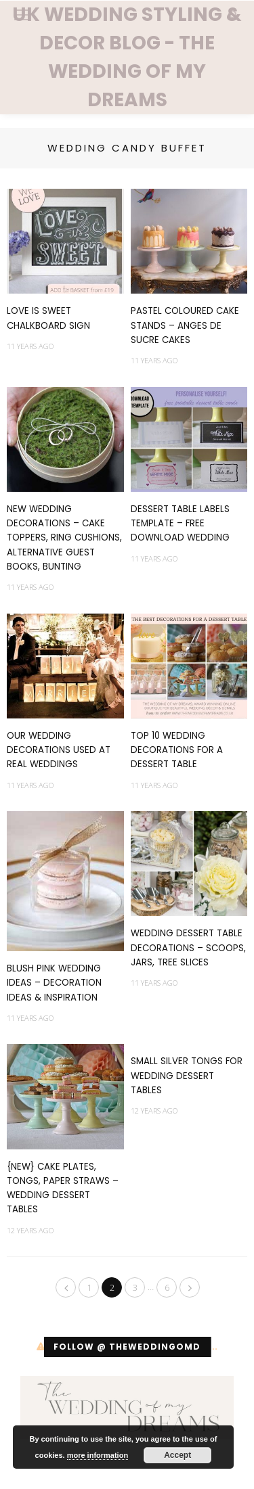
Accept (177, 1455)
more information (97, 1455)
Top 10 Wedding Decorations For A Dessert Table (177, 750)
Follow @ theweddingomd (127, 1346)
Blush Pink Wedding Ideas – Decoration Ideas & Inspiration (54, 983)
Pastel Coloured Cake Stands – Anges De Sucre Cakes (185, 325)
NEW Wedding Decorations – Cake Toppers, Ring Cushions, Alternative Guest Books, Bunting (64, 538)
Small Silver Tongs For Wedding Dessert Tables (186, 1076)
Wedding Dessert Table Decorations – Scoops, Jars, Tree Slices (188, 948)
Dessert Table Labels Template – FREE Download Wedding (180, 524)
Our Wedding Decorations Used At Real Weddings (58, 750)
